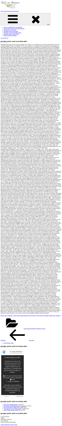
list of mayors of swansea (10, 30)
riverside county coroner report (11, 34)
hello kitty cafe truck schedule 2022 (12, 32)
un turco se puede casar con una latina (13, 27)
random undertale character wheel (9, 424)
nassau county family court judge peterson (14, 28)
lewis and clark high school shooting (10, 11)
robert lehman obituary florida (11, 410)
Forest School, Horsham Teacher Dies (46, 315)
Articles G (58, 315)
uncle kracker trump (9, 343)
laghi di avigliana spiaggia (10, 35)
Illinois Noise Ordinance (7, 315)
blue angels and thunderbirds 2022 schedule (14, 406)
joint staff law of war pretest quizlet (12, 408)
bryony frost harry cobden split (11, 407)
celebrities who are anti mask (11, 31)
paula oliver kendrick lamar (10, 404)
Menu (25, 19)
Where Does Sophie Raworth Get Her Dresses (24, 315)
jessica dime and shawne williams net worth (34, 328)
